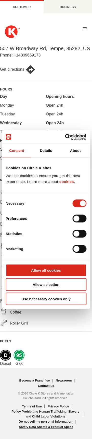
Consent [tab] (16, 150)
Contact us (46, 386)
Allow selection (46, 284)
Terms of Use (32, 406)
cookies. (67, 181)
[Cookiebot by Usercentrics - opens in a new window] (65, 137)
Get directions (17, 70)
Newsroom (64, 380)
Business (68, 7)
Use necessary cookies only (45, 299)
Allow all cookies (46, 270)
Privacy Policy (58, 406)
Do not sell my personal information (45, 421)
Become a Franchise (34, 380)
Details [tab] (46, 150)
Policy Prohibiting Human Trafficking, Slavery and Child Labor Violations (45, 414)
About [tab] (75, 150)
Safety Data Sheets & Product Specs (46, 427)
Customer (22, 7)
